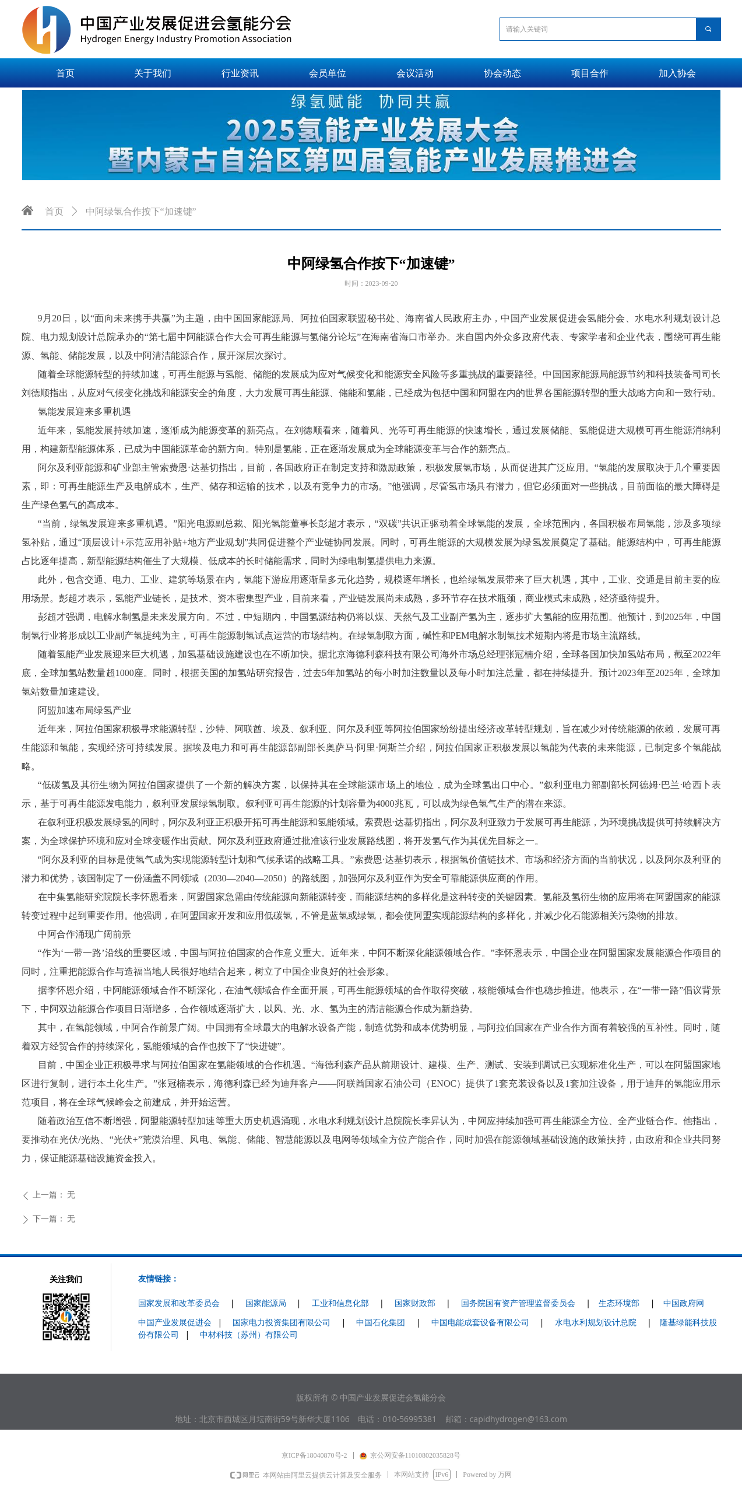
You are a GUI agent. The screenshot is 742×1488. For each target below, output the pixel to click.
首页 (54, 211)
